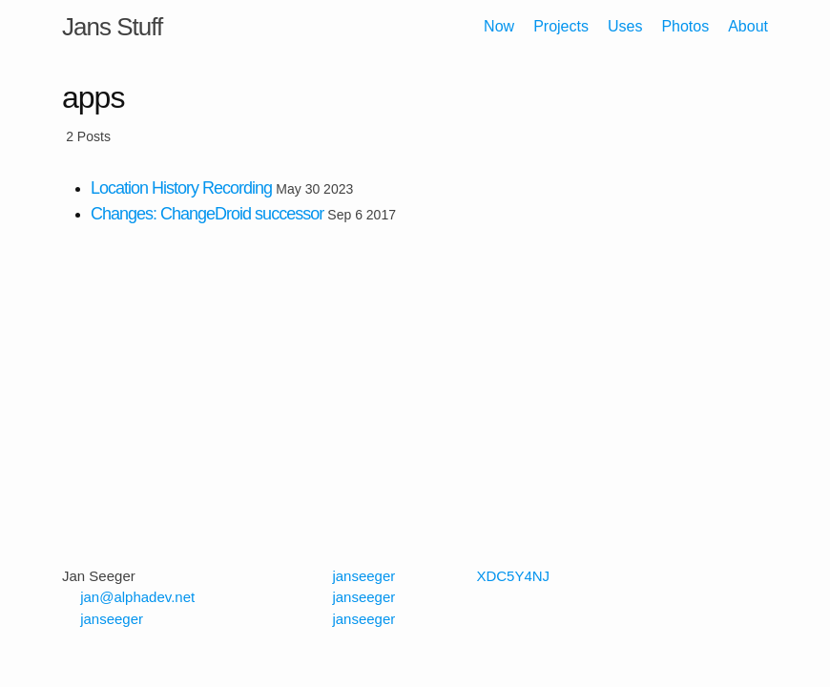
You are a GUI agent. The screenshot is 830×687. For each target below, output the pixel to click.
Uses (625, 26)
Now (499, 26)
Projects (561, 26)
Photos (685, 26)
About (748, 26)
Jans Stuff (112, 26)
